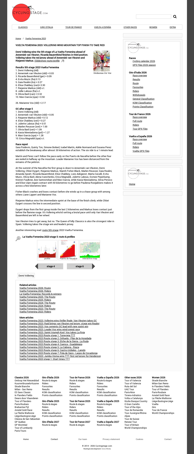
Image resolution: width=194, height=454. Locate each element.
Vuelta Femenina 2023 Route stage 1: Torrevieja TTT (47, 335)
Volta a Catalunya (134, 398)
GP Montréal (21, 424)
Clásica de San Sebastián (27, 418)
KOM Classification (142, 102)
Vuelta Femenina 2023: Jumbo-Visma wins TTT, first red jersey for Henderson (60, 356)
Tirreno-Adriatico (133, 395)
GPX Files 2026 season (144, 64)
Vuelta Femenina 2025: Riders (35, 299)
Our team (82, 439)
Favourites (138, 87)
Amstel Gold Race (23, 410)
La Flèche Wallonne (24, 412)
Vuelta (155, 404)
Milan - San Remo (23, 389)
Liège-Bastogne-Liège (25, 415)
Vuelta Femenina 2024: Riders (35, 305)
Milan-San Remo (160, 383)
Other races (130, 27)
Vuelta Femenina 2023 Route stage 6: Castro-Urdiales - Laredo (52, 350)
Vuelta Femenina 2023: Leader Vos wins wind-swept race (49, 329)
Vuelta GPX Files (141, 150)
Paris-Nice (130, 392)
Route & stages (49, 380)
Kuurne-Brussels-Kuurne (27, 383)
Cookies (139, 439)
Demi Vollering (26, 275)
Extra (173, 27)
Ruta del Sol (131, 386)
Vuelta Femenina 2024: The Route (37, 302)
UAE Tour (129, 389)
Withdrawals (139, 94)
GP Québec (20, 421)
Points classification (52, 395)
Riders (136, 91)
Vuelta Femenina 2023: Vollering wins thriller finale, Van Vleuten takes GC (58, 320)
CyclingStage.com (32, 13)
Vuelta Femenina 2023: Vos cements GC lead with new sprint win (53, 326)
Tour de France (73, 27)
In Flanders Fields (23, 395)
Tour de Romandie (134, 410)
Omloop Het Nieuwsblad (27, 380)
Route (136, 83)
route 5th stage (50, 230)
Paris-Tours (20, 430)
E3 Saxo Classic (23, 392)
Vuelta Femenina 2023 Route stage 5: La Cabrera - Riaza (49, 347)
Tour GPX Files (140, 128)
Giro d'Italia (46, 27)
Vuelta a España (102, 27)
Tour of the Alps (132, 407)
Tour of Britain (132, 424)
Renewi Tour (131, 421)
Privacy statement (111, 439)
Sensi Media (106, 449)
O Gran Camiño (132, 404)
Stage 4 (51, 266)
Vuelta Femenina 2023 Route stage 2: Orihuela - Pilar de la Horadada (55, 338)
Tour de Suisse (132, 418)
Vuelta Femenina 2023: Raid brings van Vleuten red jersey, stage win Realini (59, 323)
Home (18, 38)
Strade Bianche (22, 386)
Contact (168, 439)
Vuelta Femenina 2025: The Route (37, 296)
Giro (154, 407)
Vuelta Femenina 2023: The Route (37, 308)
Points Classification (143, 106)
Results (136, 79)
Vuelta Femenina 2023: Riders (35, 311)
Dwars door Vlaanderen (26, 398)
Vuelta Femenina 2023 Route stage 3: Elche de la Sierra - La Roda (54, 341)
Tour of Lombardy (23, 427)
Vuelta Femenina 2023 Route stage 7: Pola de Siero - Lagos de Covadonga (58, 353)
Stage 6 (80, 266)
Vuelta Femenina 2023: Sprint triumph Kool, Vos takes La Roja (52, 332)
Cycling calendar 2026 (144, 61)
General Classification (144, 98)
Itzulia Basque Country (136, 401)
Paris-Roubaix (22, 404)
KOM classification (51, 392)
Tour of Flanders (23, 401)
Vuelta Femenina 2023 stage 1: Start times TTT (44, 359)
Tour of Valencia (133, 380)
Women (153, 27)
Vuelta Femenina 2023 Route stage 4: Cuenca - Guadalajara (50, 344)
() (49, 60)
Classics (23, 27)
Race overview (140, 75)
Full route (137, 120)
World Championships (136, 427)
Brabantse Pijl (22, 407)
